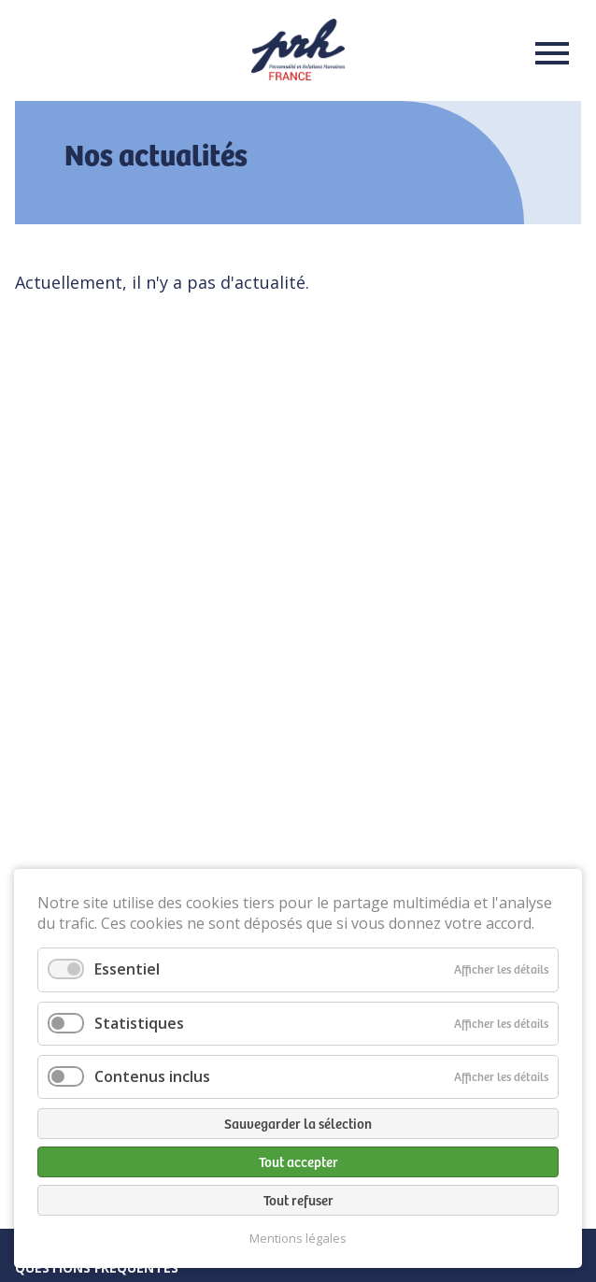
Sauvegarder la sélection (298, 1123)
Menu (546, 53)
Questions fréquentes (96, 1267)
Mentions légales (298, 1238)
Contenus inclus (152, 1076)
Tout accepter (298, 1161)
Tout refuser (298, 1199)
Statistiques (139, 1023)
